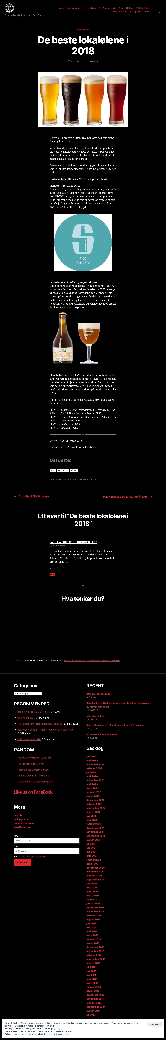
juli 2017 (91, 1015)
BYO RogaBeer (143, 8)
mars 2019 (92, 936)
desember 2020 (95, 868)
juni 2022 (91, 816)
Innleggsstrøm (22, 819)
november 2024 (95, 765)
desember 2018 (95, 947)
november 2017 (95, 999)
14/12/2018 (75, 62)
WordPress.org (22, 827)
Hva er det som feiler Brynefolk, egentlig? (40, 724)
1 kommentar (92, 62)
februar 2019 (94, 939)
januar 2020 (93, 904)
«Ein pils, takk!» (95, 716)
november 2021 (95, 832)
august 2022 (93, 812)
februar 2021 (93, 860)
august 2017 (93, 1011)
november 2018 (95, 951)
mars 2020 (92, 896)
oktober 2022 (94, 804)
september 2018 (96, 959)
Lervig (86, 480)
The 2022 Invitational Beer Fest (34, 758)
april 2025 (92, 761)
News (61, 8)
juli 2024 (91, 773)
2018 (55, 480)
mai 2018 (91, 975)
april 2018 (92, 979)
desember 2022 (95, 800)
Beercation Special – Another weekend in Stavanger (46, 730)
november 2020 (95, 872)
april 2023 (92, 785)
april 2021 (92, 856)
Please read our (30, 857)
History (129, 8)
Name (16, 836)
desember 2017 (95, 995)
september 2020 (96, 880)
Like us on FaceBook (35, 793)
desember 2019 (95, 908)
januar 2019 (93, 944)
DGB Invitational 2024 (29, 740)
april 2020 (92, 892)
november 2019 (95, 912)
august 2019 (93, 920)
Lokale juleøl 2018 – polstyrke (33, 776)
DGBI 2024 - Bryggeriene (31, 712)
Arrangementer (74, 8)
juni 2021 (91, 848)
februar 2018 (94, 987)
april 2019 (92, 932)
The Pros (102, 8)
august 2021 (93, 840)
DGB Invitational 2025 (98, 694)
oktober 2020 (94, 876)
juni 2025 (91, 757)
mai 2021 (91, 852)
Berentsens (63, 480)
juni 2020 (91, 884)
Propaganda (135, 12)
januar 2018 (93, 991)
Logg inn (19, 816)
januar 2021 (93, 864)
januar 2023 (93, 796)
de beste (72, 480)
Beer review (83, 31)
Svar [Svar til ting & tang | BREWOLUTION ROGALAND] (52, 575)
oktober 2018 (94, 955)
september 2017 (95, 1007)
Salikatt (93, 480)
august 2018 (93, 963)
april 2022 (92, 820)
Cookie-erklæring (63, 1034)
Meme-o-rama (120, 12)
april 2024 (92, 777)
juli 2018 (91, 967)
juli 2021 (91, 844)
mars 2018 (92, 983)
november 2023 (95, 780)
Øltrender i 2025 (26, 718)
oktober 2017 (94, 1003)
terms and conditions (37, 857)
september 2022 (96, 808)
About (147, 12)
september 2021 (95, 836)
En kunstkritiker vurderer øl (102, 735)
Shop (121, 8)
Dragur (80, 480)
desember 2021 (95, 828)
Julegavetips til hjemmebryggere (35, 782)
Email (16, 847)
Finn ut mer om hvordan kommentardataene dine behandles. (92, 661)
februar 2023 (94, 792)
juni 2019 (91, 924)
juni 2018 (91, 971)
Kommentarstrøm (24, 823)
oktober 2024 (94, 769)
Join (114, 8)
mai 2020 (91, 888)
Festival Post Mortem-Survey (33, 770)
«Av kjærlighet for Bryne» (31, 764)
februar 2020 (94, 900)
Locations (91, 8)
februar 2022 (94, 824)
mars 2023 (92, 788)
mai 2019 (91, 928)
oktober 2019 (94, 916)
